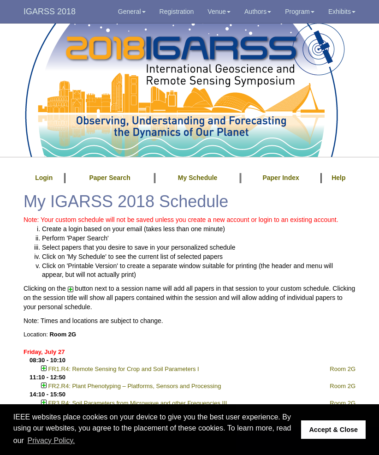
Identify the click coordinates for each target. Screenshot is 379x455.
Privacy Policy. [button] (51, 440)
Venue (219, 11)
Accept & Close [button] (333, 429)
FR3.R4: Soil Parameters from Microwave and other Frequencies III (137, 403)
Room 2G (342, 368)
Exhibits (341, 11)
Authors (257, 11)
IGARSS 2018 (50, 11)
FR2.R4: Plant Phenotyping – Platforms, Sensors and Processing (134, 386)
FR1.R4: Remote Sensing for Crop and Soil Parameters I (123, 368)
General (132, 11)
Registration (177, 11)
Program (299, 11)
